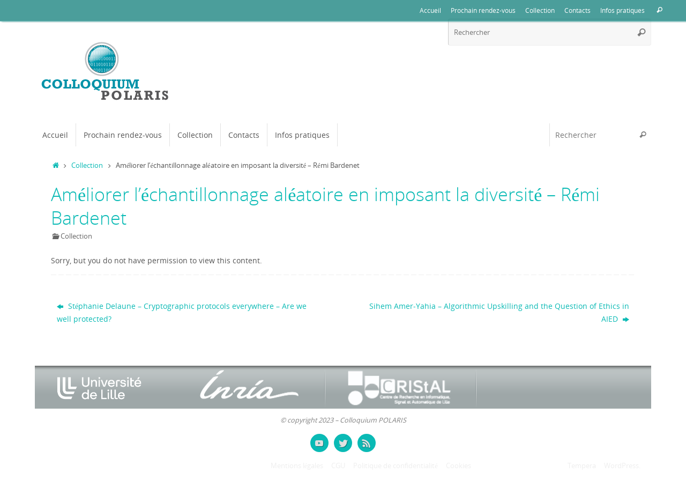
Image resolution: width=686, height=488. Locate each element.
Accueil (430, 10)
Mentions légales (297, 465)
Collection (540, 10)
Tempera (582, 465)
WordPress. (622, 465)
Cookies (458, 465)
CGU (338, 465)
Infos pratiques (622, 10)
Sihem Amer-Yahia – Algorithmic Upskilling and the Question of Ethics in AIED (499, 312)
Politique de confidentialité (395, 465)
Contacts (577, 10)
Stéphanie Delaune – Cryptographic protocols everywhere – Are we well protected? (182, 312)
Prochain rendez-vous (483, 10)
